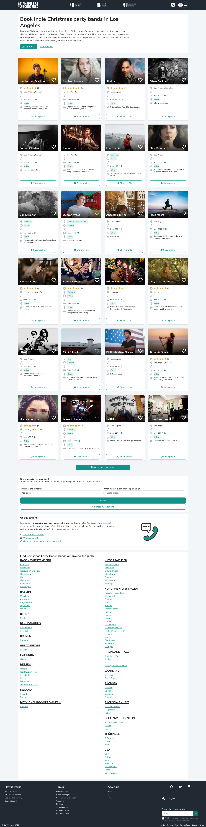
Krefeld (108, 621)
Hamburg (24, 659)
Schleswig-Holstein (114, 722)
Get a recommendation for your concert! (42, 541)
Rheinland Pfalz (112, 656)
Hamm (108, 615)
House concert (62, 791)
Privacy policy (172, 825)
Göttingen (109, 583)
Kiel (106, 728)
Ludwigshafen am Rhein (116, 665)
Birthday (59, 804)
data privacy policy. (181, 820)
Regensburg (26, 602)
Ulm (22, 577)
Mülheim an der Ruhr (115, 630)
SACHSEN (111, 683)
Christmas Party (62, 814)
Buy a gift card (11, 801)
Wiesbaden (25, 675)
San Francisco (111, 772)
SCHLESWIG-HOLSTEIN (120, 718)
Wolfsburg (110, 580)
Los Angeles (111, 766)
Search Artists (28, 46)
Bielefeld (109, 599)
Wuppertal (110, 596)
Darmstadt (25, 681)
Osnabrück (110, 577)
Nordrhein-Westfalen (115, 593)
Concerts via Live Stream (66, 798)
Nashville (109, 763)
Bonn (107, 602)
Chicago (108, 757)
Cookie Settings (198, 825)
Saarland (109, 675)
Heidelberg (25, 574)
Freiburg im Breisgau (30, 570)
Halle (107, 713)
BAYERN (25, 592)
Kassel (23, 678)
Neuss (108, 637)
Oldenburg (110, 574)
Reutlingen (25, 586)
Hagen (108, 611)
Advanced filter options (103, 506)
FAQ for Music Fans (13, 794)
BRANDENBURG (30, 623)
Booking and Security (13, 798)
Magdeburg (110, 709)
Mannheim (25, 567)
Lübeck (108, 725)
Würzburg (25, 608)
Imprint (162, 825)
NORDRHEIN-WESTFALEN (121, 588)
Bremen (24, 640)
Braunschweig (111, 570)
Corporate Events (63, 810)
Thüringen (109, 738)
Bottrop (108, 605)
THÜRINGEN (112, 734)
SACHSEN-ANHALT (117, 702)
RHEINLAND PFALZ (117, 652)
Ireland (23, 694)
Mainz (107, 662)
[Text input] (177, 813)
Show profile (39, 116)
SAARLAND (112, 671)
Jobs (109, 794)
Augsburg (24, 599)
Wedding (60, 801)
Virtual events (62, 807)
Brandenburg (26, 627)
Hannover (109, 567)
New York (109, 760)
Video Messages (63, 794)
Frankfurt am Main (28, 671)
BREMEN (25, 636)
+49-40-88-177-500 (33, 534)
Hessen (23, 668)
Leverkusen (110, 624)
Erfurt (107, 741)
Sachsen (108, 687)
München (24, 596)
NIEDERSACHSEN (116, 560)
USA (107, 749)
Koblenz (108, 659)
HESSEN (25, 664)
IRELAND (26, 690)
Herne (107, 618)
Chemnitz (109, 697)
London (23, 649)
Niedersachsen (112, 564)
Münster (109, 634)
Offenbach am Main (29, 684)
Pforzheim (25, 583)
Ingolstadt (25, 605)
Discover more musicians (103, 467)
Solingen (109, 646)
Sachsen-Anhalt (112, 706)
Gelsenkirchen (111, 608)
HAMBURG (27, 655)
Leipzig (108, 690)
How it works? (46, 46)
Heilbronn (25, 580)
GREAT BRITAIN (30, 645)
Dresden (109, 694)
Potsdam (24, 630)
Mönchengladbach (113, 627)
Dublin (23, 697)
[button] (182, 5)
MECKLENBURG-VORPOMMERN (40, 702)
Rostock (24, 706)
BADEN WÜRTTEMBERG (35, 560)
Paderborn (109, 643)
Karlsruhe (24, 564)
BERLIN (25, 614)
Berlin (23, 618)
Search (103, 500)
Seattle (108, 769)
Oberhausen (110, 640)
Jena (107, 744)
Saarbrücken (110, 678)
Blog (110, 791)
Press (110, 798)
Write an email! (30, 538)
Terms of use (185, 825)
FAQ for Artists (11, 791)
